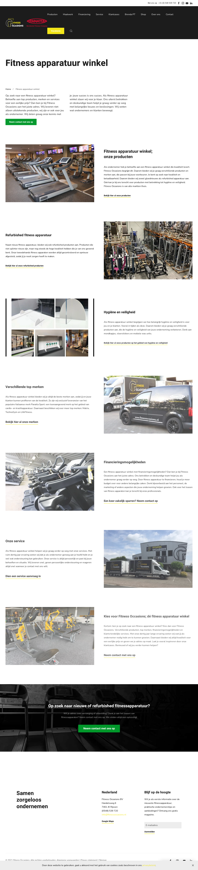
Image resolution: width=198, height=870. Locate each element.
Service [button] (99, 14)
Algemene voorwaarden (68, 860)
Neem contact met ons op (21, 121)
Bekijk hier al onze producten (117, 195)
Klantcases (114, 14)
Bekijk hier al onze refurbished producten (24, 265)
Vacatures (56, 30)
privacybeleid (148, 865)
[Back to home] (26, 22)
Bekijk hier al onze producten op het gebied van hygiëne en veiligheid (135, 342)
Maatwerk (68, 14)
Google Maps (108, 821)
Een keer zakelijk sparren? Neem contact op (131, 501)
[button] (71, 30)
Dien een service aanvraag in (23, 576)
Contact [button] (169, 14)
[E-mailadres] (163, 825)
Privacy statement (89, 860)
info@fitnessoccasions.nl (114, 814)
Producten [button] (52, 14)
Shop (143, 14)
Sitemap (103, 860)
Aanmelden (149, 831)
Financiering (84, 14)
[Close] (193, 865)
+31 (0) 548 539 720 (167, 3)
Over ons (155, 14)
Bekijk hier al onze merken (22, 422)
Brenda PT (130, 14)
